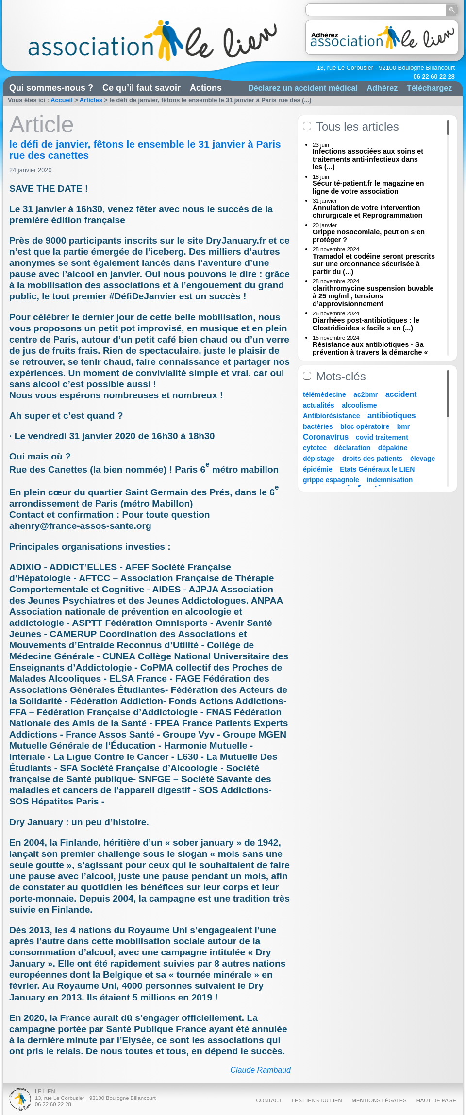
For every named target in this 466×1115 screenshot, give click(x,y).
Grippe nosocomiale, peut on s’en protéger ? (369, 236)
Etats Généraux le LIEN (377, 469)
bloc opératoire (364, 426)
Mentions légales (379, 1100)
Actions (206, 88)
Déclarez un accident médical (303, 87)
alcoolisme (359, 405)
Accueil (61, 100)
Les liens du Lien (317, 1100)
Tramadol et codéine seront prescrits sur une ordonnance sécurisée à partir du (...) (374, 264)
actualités (318, 405)
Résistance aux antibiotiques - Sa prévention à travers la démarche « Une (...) (370, 352)
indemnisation (389, 480)
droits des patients (372, 458)
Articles (91, 100)
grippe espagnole (331, 480)
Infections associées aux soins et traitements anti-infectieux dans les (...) (368, 159)
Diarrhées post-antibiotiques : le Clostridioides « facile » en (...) (366, 324)
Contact (269, 1100)
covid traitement (382, 437)
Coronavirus (327, 437)
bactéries (318, 426)
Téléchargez (429, 87)
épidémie (318, 469)
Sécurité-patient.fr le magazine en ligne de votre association (368, 187)
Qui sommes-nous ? (51, 88)
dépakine (393, 448)
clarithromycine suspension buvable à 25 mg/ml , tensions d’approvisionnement (373, 296)
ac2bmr (365, 394)
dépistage (318, 458)
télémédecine (324, 394)
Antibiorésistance (331, 416)
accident (401, 394)
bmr (403, 426)
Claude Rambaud (260, 1070)
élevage (422, 458)
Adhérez (382, 87)
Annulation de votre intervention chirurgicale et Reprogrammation (367, 211)
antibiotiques (391, 415)
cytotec (315, 448)
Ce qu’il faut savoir (141, 88)
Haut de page (436, 1100)
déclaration (352, 448)
